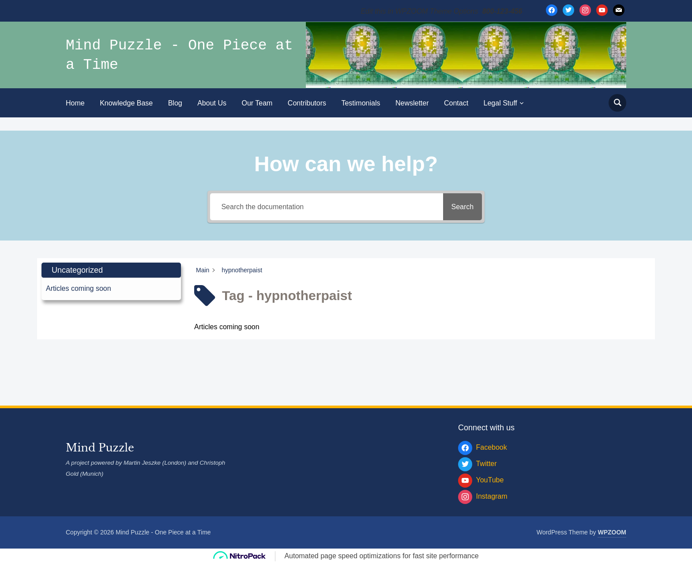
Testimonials (360, 103)
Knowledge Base (126, 103)
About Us (211, 103)
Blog (175, 103)
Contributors (307, 103)
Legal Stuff (500, 103)
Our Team (256, 103)
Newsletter (412, 103)
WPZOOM (612, 532)
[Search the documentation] (323, 206)
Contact (456, 103)
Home (75, 103)
